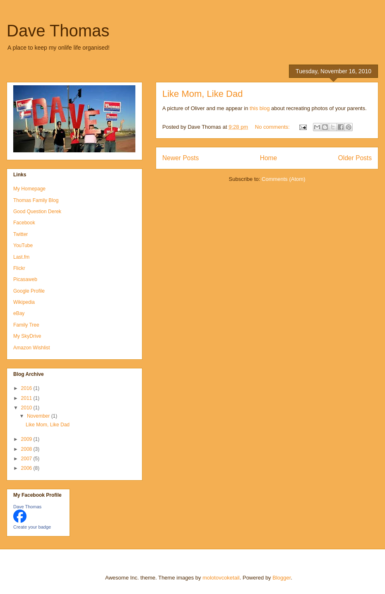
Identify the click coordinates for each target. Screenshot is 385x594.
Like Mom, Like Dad (202, 94)
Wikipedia (24, 302)
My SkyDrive (27, 336)
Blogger (281, 578)
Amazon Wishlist (31, 348)
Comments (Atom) (283, 179)
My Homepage (29, 189)
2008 (27, 449)
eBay (18, 313)
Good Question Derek (37, 211)
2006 (27, 468)
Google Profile (29, 291)
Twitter (20, 234)
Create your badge (32, 526)
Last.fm (21, 257)
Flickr (19, 268)
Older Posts (355, 157)
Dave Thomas (58, 31)
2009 (27, 439)
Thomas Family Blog (35, 200)
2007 (27, 459)
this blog (260, 108)
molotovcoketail (221, 578)
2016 (27, 388)
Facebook (24, 223)
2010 (27, 408)
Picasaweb (25, 279)
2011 (27, 398)
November (39, 416)
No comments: (273, 127)
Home (268, 157)
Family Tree (26, 325)
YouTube (23, 245)
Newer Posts (180, 157)
